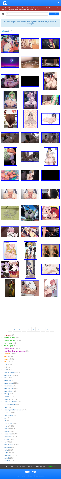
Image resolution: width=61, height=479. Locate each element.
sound (6, 356)
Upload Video (21, 466)
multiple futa (8, 423)
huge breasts (8, 415)
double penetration (10, 402)
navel (5, 426)
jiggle (5, 418)
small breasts (8, 444)
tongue (6, 452)
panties (6, 431)
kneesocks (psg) (9, 338)
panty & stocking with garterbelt (15, 351)
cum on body (8, 388)
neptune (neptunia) (10, 340)
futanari (6, 407)
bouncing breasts (10, 372)
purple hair (7, 437)
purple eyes (8, 434)
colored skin (8, 375)
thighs (6, 450)
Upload (12, 466)
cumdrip (6, 394)
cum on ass (8, 386)
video (5, 362)
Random (30, 466)
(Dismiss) (36, 9)
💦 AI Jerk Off (7, 31)
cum (5, 378)
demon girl (7, 399)
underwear (7, 455)
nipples (6, 428)
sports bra (7, 447)
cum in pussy (8, 383)
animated (7, 354)
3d (4, 367)
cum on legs (8, 391)
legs (5, 420)
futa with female (9, 404)
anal (5, 370)
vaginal (6, 458)
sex (5, 442)
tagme (6, 359)
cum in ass (7, 380)
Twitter (23, 476)
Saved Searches (40, 466)
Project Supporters (39, 476)
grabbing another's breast (12, 410)
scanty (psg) (8, 343)
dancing (6, 396)
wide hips (7, 461)
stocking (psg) (8, 346)
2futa (5, 364)
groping (6, 412)
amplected (7, 335)
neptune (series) (9, 348)
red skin (6, 439)
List (6, 466)
